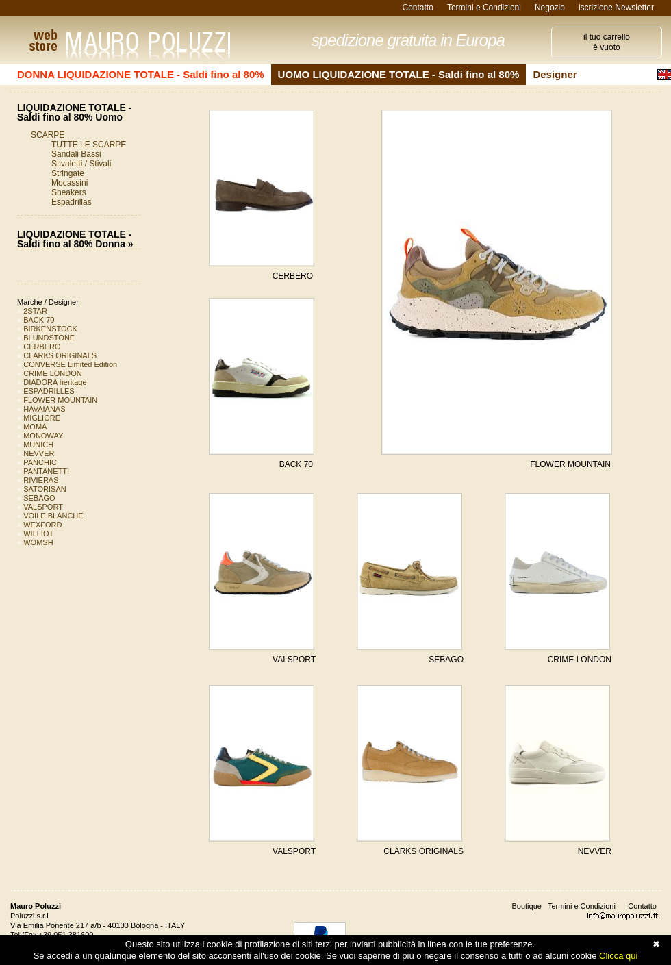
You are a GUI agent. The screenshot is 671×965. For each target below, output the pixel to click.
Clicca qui (618, 956)
